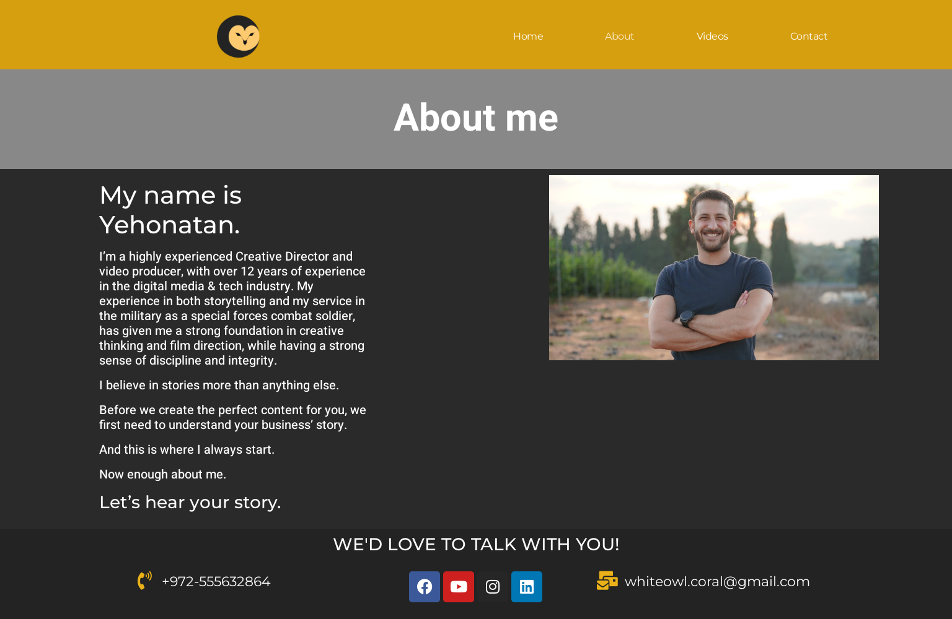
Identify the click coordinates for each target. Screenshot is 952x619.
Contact (809, 36)
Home (528, 36)
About (620, 36)
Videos (712, 36)
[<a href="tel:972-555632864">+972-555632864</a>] (144, 580)
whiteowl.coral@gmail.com (717, 581)
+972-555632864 (216, 581)
